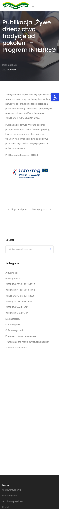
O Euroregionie (12, 324)
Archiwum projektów (12, 501)
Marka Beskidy (12, 318)
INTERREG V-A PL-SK (16, 307)
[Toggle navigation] (33, 6)
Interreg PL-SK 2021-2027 (18, 301)
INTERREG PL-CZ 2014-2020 (20, 290)
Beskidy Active (12, 278)
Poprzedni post (19, 209)
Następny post (39, 209)
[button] (55, 97)
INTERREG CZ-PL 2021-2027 (20, 284)
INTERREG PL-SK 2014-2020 (19, 295)
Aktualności (11, 272)
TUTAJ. (34, 155)
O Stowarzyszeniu (14, 330)
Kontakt (6, 507)
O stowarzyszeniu (11, 489)
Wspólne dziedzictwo (16, 347)
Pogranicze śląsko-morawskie (21, 336)
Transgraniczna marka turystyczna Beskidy (27, 341)
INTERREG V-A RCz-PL (17, 313)
